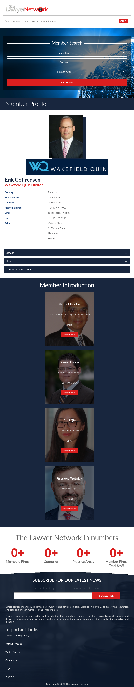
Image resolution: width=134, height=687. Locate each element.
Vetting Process (13, 643)
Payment (10, 676)
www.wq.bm (54, 202)
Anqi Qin (70, 420)
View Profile (69, 334)
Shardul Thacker (70, 304)
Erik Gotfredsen (23, 179)
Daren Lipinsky (69, 362)
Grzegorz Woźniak (69, 478)
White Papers (12, 651)
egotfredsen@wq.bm (59, 212)
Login (8, 668)
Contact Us (11, 660)
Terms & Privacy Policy (17, 635)
